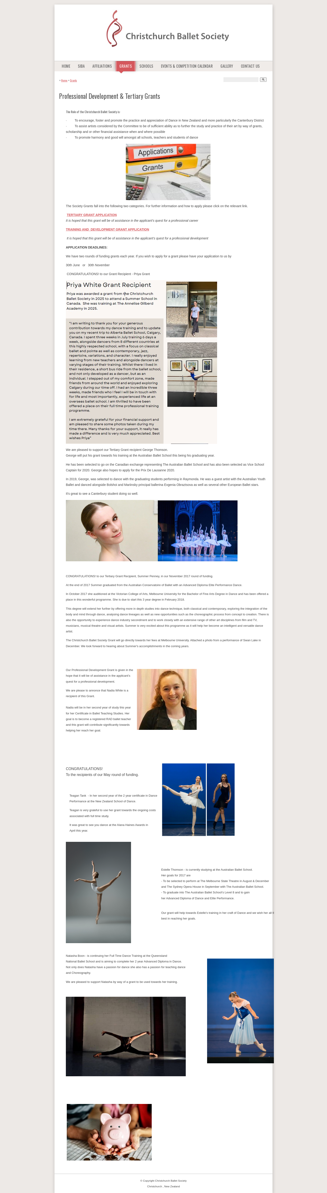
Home (66, 66)
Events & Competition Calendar (187, 66)
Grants (125, 66)
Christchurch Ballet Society (171, 1180)
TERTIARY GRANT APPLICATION (92, 215)
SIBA (81, 66)
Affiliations (102, 66)
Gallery (226, 66)
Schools (146, 66)
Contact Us (250, 66)
